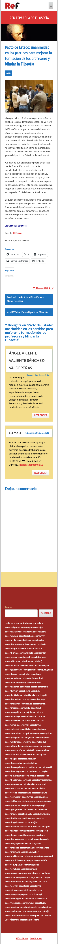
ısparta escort (18, 678)
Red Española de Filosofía (29, 18)
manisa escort (32, 703)
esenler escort (31, 792)
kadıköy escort (30, 818)
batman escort (18, 644)
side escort (30, 886)
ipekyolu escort (31, 813)
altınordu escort (19, 746)
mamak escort (32, 847)
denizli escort (30, 657)
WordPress (22, 938)
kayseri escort (18, 690)
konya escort (31, 699)
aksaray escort (18, 631)
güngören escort (19, 809)
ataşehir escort (18, 754)
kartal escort (17, 830)
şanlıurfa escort (33, 720)
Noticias (8, 73)
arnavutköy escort (20, 750)
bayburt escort (32, 644)
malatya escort (18, 703)
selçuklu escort (35, 881)
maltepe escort (18, 847)
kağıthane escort (19, 822)
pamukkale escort (19, 873)
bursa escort (17, 652)
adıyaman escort (19, 627)
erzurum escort (33, 665)
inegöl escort (17, 813)
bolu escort (31, 623)
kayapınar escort (31, 830)
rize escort (32, 716)
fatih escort (17, 801)
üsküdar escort (18, 907)
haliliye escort (34, 809)
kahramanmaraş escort (22, 682)
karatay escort (35, 826)
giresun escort (35, 669)
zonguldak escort (33, 737)
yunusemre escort (33, 911)
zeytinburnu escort (20, 915)
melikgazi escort (19, 856)
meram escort (33, 856)
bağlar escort (17, 758)
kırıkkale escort (18, 695)
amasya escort (32, 631)
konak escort (34, 839)
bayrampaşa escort (20, 771)
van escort (41, 733)
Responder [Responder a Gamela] (40, 472)
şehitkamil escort (19, 881)
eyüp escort (34, 797)
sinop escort (17, 724)
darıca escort (33, 788)
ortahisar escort (19, 869)
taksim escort (34, 898)
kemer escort (17, 835)
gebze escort (17, 805)
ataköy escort (35, 750)
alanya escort (31, 741)
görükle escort (31, 805)
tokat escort (32, 729)
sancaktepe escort (20, 877)
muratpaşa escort (32, 860)
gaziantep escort (19, 669)
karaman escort (18, 686)
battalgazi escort (37, 767)
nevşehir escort (19, 712)
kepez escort (30, 835)
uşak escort (30, 733)
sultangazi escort (19, 898)
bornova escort (35, 775)
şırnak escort (29, 724)
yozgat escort (18, 737)
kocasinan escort (19, 839)
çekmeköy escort (34, 784)
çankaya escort (18, 784)
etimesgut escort (19, 797)
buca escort (32, 780)
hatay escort (31, 674)
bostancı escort (18, 780)
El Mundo (17, 233)
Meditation (36, 938)
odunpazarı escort (20, 864)
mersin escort (18, 707)
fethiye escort (29, 801)
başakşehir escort (20, 767)
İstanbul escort (18, 919)
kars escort (31, 686)
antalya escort (18, 635)
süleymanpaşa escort (21, 894)
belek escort (36, 771)
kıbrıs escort (31, 690)
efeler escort (17, 792)
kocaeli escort (18, 699)
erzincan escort (18, 665)
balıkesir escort (30, 640)
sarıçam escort (36, 877)
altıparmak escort (35, 746)
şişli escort (29, 890)
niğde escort (32, 712)
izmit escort (17, 818)
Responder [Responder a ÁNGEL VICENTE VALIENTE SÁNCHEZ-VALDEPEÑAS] (40, 415)
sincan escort (17, 890)
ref (52, 288)
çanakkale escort (32, 652)
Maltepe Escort (37, 915)
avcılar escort (32, 754)
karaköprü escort (19, 826)
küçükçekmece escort (21, 843)
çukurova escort (19, 788)
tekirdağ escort (18, 729)
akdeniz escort (18, 741)
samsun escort (18, 720)
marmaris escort (19, 852)
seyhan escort (18, 886)
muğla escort (31, 707)
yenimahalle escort (35, 907)
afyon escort (33, 627)
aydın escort (17, 640)
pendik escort (35, 873)
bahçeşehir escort (20, 763)
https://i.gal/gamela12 (31, 464)
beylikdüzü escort (19, 775)
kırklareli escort (33, 695)
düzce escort (17, 661)
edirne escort (30, 661)
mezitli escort (17, 860)
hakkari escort (18, 674)
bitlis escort (29, 648)
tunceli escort (18, 733)
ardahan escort (32, 635)
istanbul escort (32, 678)
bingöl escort (17, 648)
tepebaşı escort (19, 903)
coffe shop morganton (15, 623)
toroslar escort (34, 903)
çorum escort (17, 657)
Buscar (8, 607)
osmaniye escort (19, 716)
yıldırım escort (18, 911)
